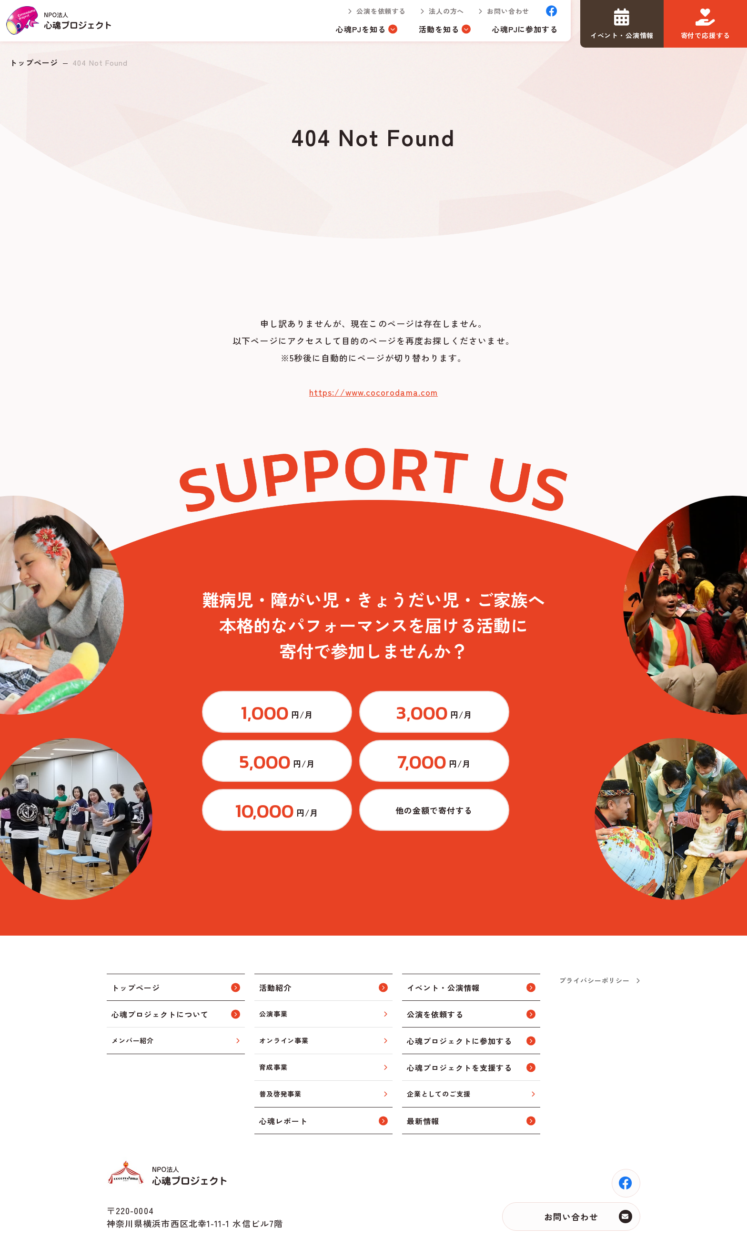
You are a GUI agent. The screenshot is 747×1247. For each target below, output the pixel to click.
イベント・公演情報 (443, 950)
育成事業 (273, 1029)
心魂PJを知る (355, 32)
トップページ (34, 62)
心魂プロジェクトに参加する (459, 1003)
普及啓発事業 (280, 1056)
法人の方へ (440, 14)
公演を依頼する (375, 14)
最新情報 (423, 1083)
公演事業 (273, 976)
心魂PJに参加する (518, 32)
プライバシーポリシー (594, 943)
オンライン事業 (284, 1003)
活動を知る (432, 32)
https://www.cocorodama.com (373, 392)
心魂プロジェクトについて (160, 976)
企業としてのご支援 (439, 1056)
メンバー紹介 (132, 1003)
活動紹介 (275, 950)
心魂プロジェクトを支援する (459, 1030)
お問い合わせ (502, 14)
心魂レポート (283, 1083)
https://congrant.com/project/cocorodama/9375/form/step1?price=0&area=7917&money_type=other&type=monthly (490, 769)
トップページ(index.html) (63, 24)
